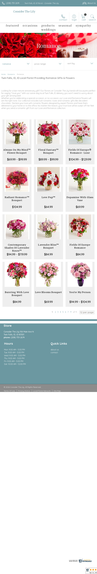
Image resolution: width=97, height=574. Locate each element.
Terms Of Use (9, 391)
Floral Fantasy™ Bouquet (48, 151)
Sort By (71, 63)
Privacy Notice (24, 391)
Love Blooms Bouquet (48, 292)
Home (3, 74)
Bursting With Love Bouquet (17, 294)
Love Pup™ (48, 197)
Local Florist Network (41, 391)
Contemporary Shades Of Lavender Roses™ (17, 247)
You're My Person (80, 292)
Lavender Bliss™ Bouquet (48, 246)
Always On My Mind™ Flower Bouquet (17, 151)
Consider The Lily (24, 11)
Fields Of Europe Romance (80, 246)
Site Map (57, 391)
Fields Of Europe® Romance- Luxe (80, 151)
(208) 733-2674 (12, 3)
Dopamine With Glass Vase (80, 199)
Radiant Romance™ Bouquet (17, 199)
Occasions (11, 74)
